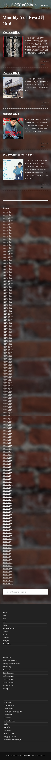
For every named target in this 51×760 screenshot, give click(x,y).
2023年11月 (7, 284)
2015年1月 (6, 536)
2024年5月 (6, 272)
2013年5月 (6, 554)
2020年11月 (7, 386)
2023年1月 (6, 311)
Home (5, 612)
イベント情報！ (11, 32)
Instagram (6, 641)
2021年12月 (7, 347)
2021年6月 (6, 365)
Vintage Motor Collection (11, 664)
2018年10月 (7, 455)
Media (43, 146)
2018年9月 (6, 458)
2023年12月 (7, 281)
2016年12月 (7, 497)
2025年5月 (6, 236)
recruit (5, 634)
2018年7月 (6, 464)
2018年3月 (6, 473)
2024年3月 (6, 278)
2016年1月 (6, 530)
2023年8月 (6, 290)
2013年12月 (7, 545)
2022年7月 (6, 329)
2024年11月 (7, 254)
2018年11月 (7, 452)
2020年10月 (7, 389)
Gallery (5, 689)
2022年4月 (6, 335)
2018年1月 (6, 479)
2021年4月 (6, 371)
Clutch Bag (7, 667)
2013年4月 (6, 557)
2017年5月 (6, 491)
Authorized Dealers (9, 628)
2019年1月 (6, 446)
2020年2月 (6, 407)
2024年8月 (6, 263)
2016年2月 (6, 527)
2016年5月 (6, 518)
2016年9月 (6, 506)
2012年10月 (7, 566)
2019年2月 (6, 443)
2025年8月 (6, 230)
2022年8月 (6, 326)
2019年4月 (6, 437)
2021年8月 (6, 359)
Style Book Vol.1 (8, 673)
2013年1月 (6, 560)
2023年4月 (6, 302)
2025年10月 (7, 224)
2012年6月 (6, 578)
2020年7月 (6, 392)
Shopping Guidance (10, 737)
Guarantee (7, 718)
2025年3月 (6, 242)
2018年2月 (6, 476)
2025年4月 (6, 239)
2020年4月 (6, 401)
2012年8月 (6, 572)
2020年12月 (7, 383)
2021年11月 (7, 350)
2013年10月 (7, 548)
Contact (5, 631)
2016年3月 (6, 524)
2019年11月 (7, 416)
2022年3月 (6, 338)
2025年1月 (6, 248)
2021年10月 (7, 353)
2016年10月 (7, 503)
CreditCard (7, 702)
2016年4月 (6, 521)
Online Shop (7, 644)
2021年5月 (6, 368)
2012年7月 (6, 575)
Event (43, 65)
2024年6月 (6, 269)
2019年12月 (7, 413)
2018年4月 (6, 470)
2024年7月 (6, 266)
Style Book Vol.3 (8, 679)
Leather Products (9, 721)
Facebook (6, 638)
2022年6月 (6, 332)
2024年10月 (7, 257)
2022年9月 (6, 323)
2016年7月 (6, 512)
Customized (8, 715)
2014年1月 (6, 542)
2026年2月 (6, 215)
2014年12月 (7, 539)
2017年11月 (7, 485)
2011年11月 (7, 584)
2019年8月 (6, 425)
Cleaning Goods (9, 708)
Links (6, 724)
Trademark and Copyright (12, 740)
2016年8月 (6, 509)
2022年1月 (6, 344)
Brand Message (9, 705)
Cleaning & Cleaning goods (13, 711)
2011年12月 (7, 581)
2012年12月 (7, 563)
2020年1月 (6, 410)
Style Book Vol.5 (8, 685)
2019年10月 (7, 419)
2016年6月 (6, 515)
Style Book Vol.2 (8, 676)
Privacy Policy (8, 730)
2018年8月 (6, 461)
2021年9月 (6, 356)
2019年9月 (6, 422)
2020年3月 (6, 404)
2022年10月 (7, 320)
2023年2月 (6, 308)
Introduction (7, 670)
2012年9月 (6, 569)
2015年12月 (7, 533)
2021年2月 (6, 377)
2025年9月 (6, 227)
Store (4, 616)
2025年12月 (7, 218)
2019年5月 (6, 434)
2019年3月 (6, 440)
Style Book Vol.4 (8, 682)
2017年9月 (6, 488)
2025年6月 (6, 233)
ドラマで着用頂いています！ (18, 155)
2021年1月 (6, 380)
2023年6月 (6, 296)
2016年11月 (7, 500)
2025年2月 (6, 245)
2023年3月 (6, 305)
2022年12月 (7, 314)
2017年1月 (6, 494)
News (4, 619)
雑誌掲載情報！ (11, 114)
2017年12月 (7, 482)
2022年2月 (6, 341)
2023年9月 (6, 287)
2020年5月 (6, 398)
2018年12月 (7, 449)
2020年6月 (6, 395)
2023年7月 (6, 293)
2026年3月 (6, 212)
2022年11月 (7, 317)
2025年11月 (7, 221)
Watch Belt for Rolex (10, 660)
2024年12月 (7, 251)
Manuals (7, 727)
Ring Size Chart (9, 733)
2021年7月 (6, 362)
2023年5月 (6, 299)
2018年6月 (6, 467)
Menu (44, 6)
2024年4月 (6, 275)
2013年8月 (6, 551)
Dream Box (7, 657)
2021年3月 (6, 374)
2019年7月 (6, 428)
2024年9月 (6, 260)
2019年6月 (6, 431)
